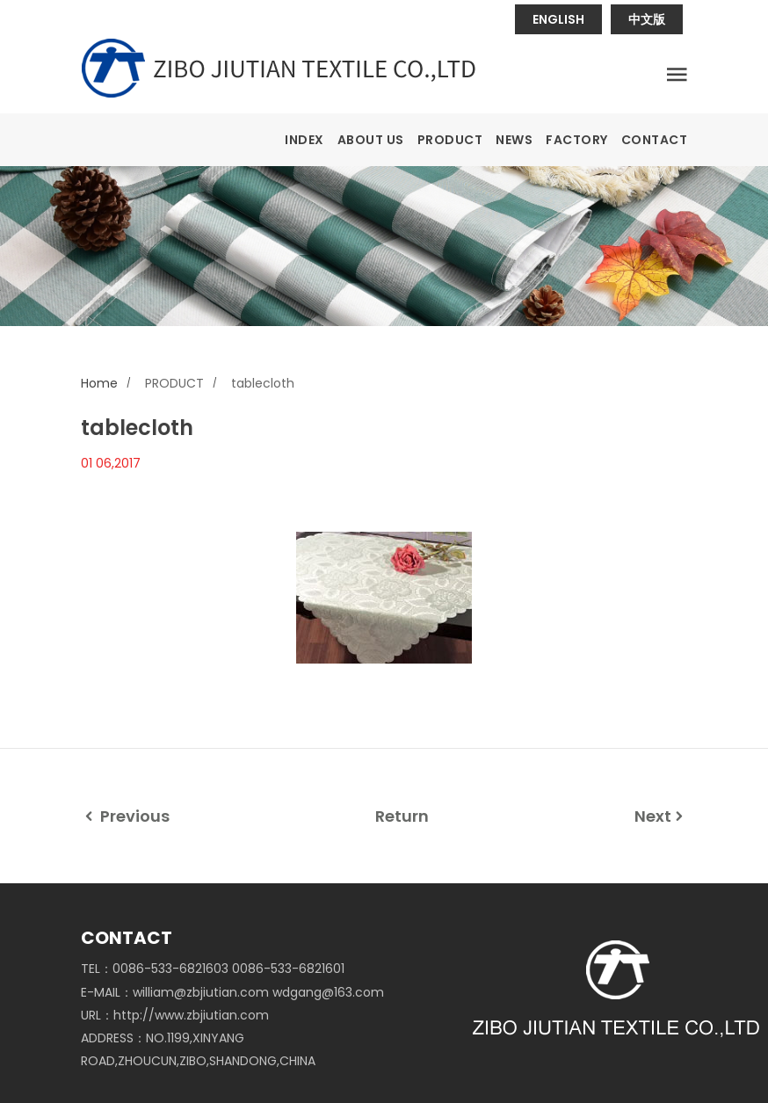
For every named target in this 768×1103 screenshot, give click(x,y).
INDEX (304, 140)
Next (660, 816)
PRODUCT (450, 140)
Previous (125, 816)
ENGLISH (558, 19)
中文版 (646, 19)
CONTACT (654, 140)
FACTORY (577, 140)
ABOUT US (370, 140)
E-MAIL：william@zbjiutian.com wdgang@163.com (232, 992)
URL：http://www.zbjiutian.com (175, 1015)
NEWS (514, 140)
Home (99, 383)
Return (402, 816)
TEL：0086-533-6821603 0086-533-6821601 (212, 968)
